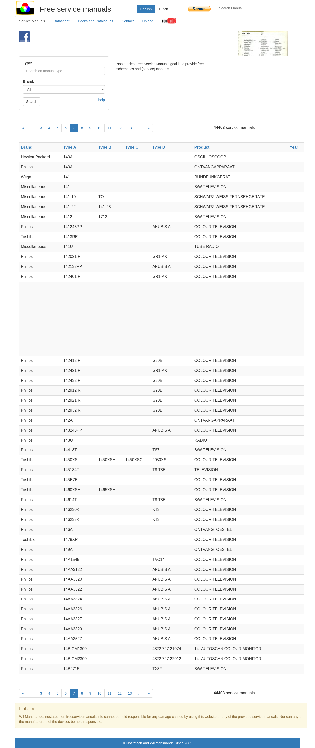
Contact (128, 21)
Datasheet (62, 21)
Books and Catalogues (95, 21)
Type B (104, 147)
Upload (147, 21)
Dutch (163, 9)
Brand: (28, 81)
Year (294, 147)
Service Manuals (32, 21)
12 (120, 128)
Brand (26, 147)
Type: (27, 63)
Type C (131, 147)
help (101, 100)
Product (201, 147)
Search (31, 102)
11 (110, 128)
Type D (158, 147)
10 (99, 128)
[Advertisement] (149, 43)
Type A (69, 147)
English (146, 9)
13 (130, 128)
